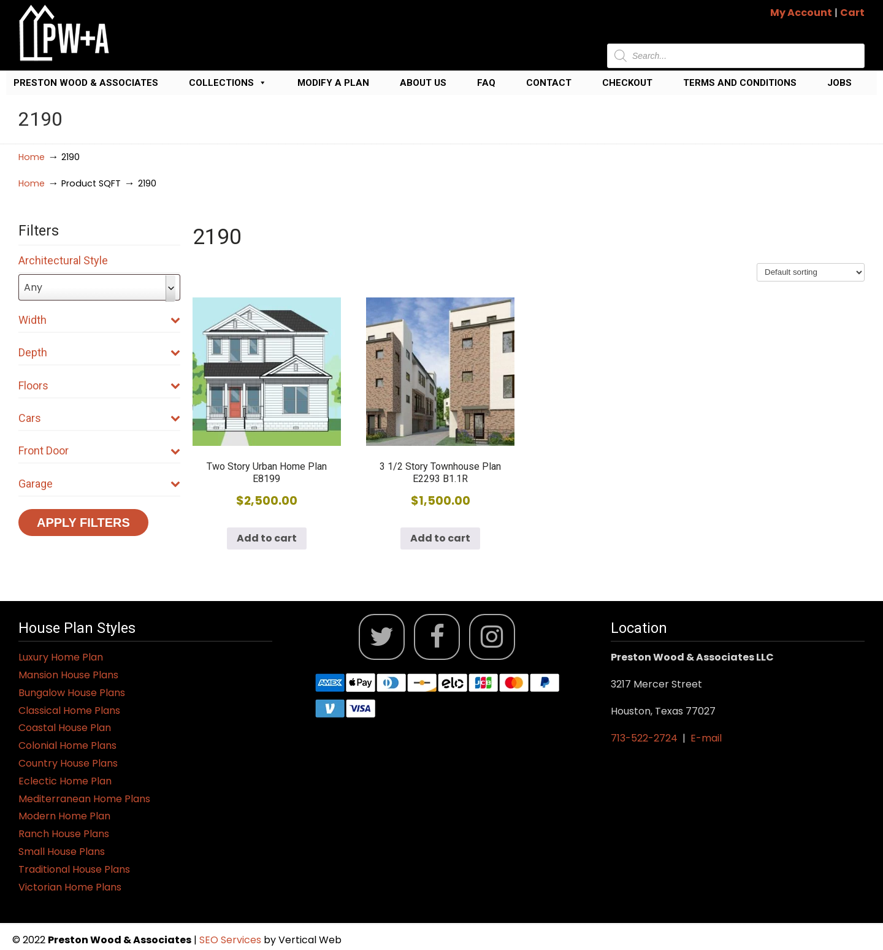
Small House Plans (61, 852)
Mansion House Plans (68, 675)
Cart (852, 13)
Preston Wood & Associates (85, 82)
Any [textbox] (33, 287)
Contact (548, 82)
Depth (99, 352)
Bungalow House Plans (71, 693)
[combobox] (99, 287)
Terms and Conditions (740, 82)
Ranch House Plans (63, 834)
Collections (228, 82)
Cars (99, 418)
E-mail (706, 738)
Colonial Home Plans (67, 745)
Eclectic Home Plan (65, 781)
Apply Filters (83, 522)
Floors (99, 385)
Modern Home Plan (64, 816)
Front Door (99, 450)
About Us (423, 82)
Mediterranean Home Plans (84, 799)
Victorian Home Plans (69, 887)
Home (31, 157)
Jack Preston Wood (64, 33)
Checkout (627, 82)
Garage (99, 483)
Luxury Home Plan (60, 657)
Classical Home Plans (69, 710)
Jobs (839, 82)
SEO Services (231, 940)
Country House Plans (68, 763)
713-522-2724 (644, 738)
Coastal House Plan (64, 728)
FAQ (486, 82)
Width (99, 319)
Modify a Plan (333, 82)
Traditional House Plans (74, 869)
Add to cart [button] (267, 538)
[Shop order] (811, 272)
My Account (801, 13)
